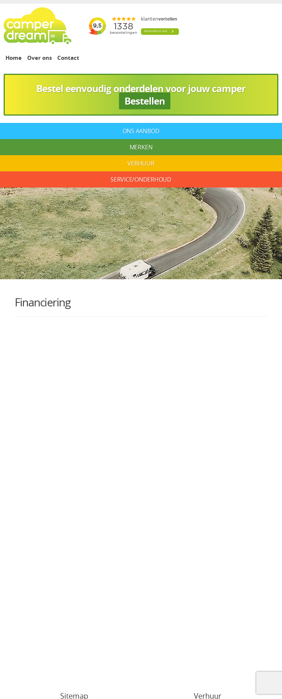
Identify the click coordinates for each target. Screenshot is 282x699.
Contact (68, 58)
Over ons (39, 58)
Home (14, 58)
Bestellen (144, 101)
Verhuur (140, 163)
